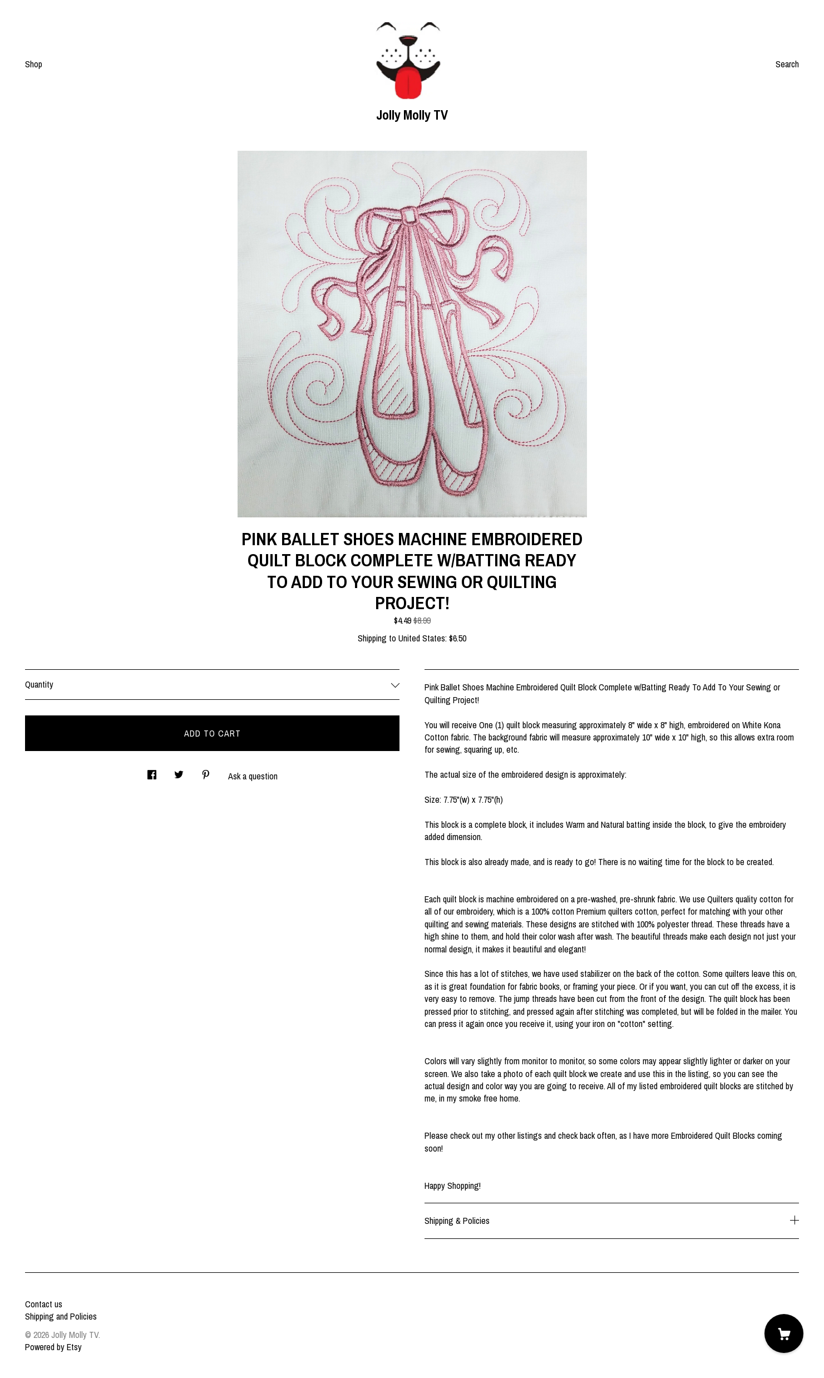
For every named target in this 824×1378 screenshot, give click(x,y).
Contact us (43, 1304)
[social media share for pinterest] (205, 771)
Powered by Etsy (53, 1347)
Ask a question (253, 776)
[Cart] (783, 1333)
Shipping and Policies (61, 1316)
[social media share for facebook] (151, 771)
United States (421, 638)
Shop (33, 64)
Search (787, 64)
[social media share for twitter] (179, 771)
